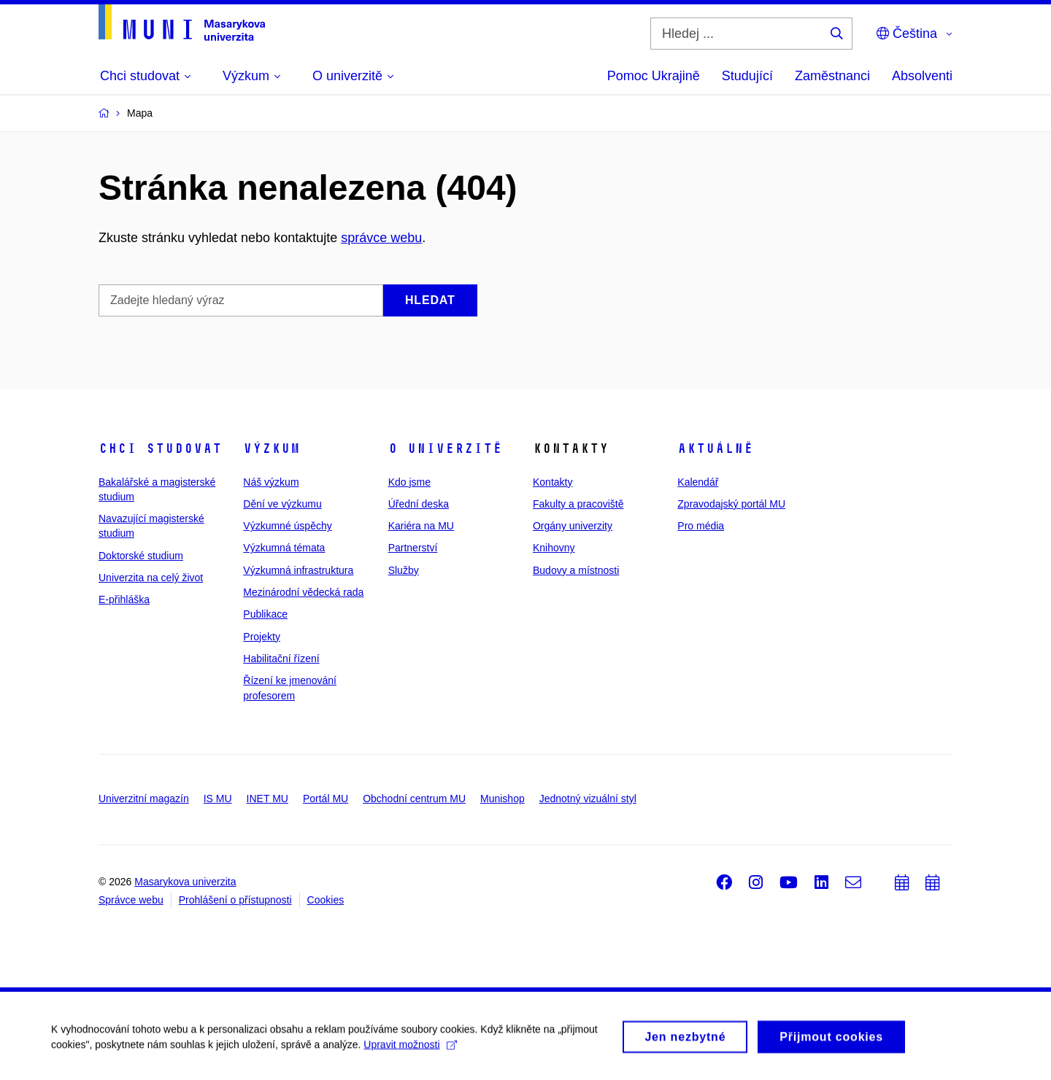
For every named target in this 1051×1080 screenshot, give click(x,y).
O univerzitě (445, 448)
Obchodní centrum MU (414, 798)
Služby (403, 570)
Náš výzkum (271, 482)
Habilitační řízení (281, 658)
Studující (747, 76)
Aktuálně (715, 448)
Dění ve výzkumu (282, 504)
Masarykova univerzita (185, 881)
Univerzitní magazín (144, 798)
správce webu (381, 237)
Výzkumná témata (284, 547)
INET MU (267, 798)
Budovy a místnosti (576, 570)
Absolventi (922, 76)
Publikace (265, 614)
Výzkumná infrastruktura (298, 570)
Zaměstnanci (832, 76)
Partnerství (413, 547)
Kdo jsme (409, 482)
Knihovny (554, 547)
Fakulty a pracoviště (578, 504)
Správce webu (131, 900)
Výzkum (271, 448)
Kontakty (552, 482)
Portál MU (325, 798)
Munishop (502, 798)
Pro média (700, 526)
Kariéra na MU (421, 526)
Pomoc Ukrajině (653, 76)
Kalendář (697, 482)
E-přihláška (124, 599)
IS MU (218, 798)
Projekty (261, 636)
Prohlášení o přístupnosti (235, 900)
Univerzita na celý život (151, 577)
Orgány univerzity (572, 526)
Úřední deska (418, 504)
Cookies (325, 900)
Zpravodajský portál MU (731, 504)
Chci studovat (160, 448)
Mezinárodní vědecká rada (303, 592)
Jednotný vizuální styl (587, 798)
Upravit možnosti (409, 1048)
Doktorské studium (141, 556)
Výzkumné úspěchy (287, 526)
